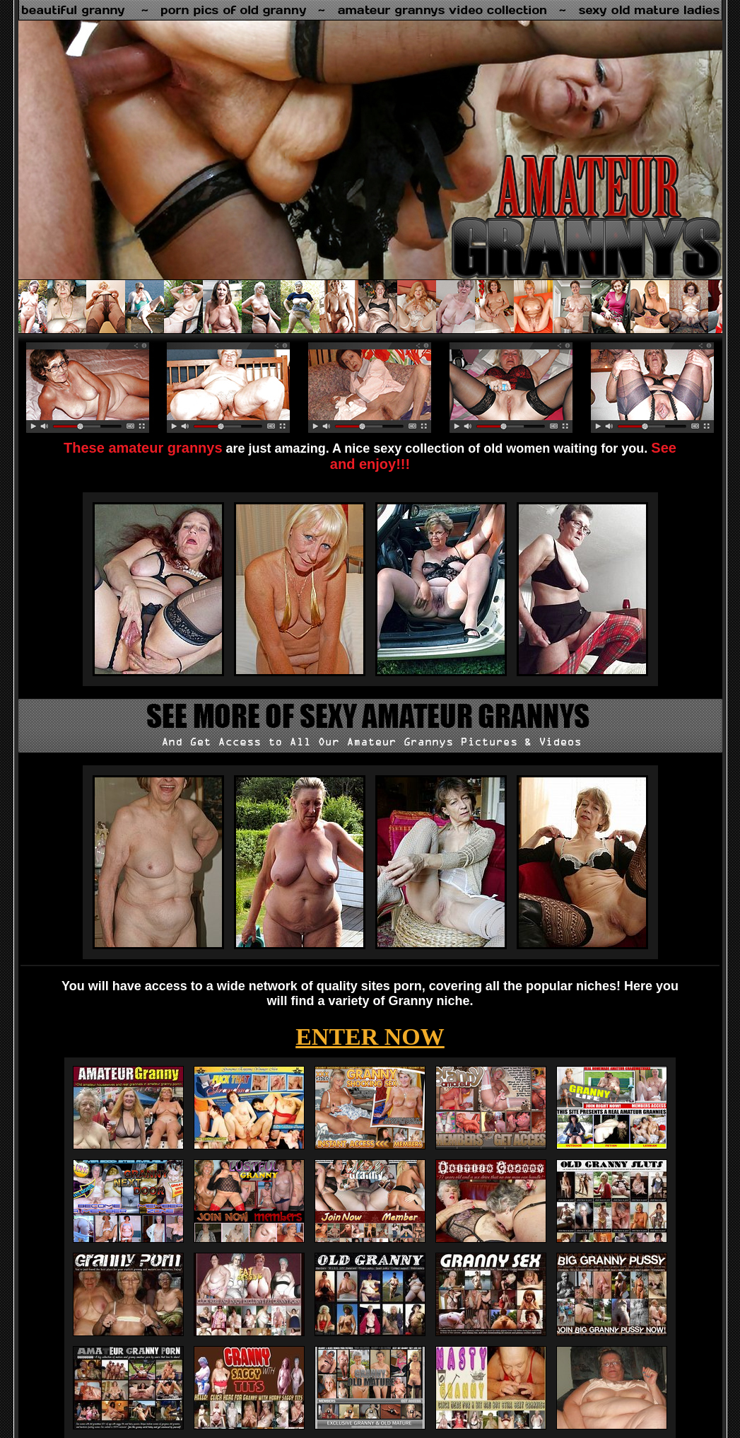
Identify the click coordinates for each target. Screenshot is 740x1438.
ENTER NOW (370, 1037)
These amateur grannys (143, 448)
